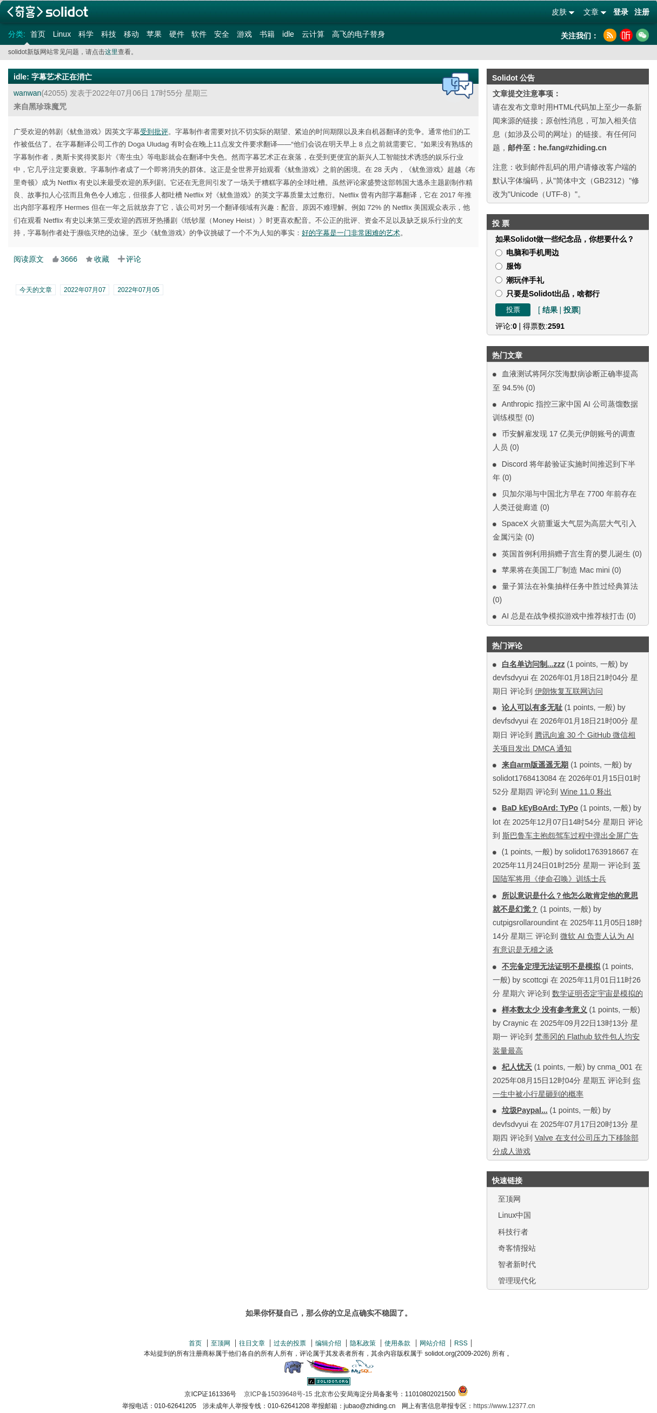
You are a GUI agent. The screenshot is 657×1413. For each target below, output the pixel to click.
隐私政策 (363, 1343)
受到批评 (154, 132)
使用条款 (397, 1343)
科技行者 (513, 1232)
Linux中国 (514, 1215)
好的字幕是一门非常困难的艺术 (351, 233)
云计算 (313, 34)
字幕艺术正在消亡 (61, 76)
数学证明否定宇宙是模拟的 (597, 993)
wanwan (27, 93)
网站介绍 (433, 1343)
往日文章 (252, 1343)
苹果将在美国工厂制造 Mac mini (557, 570)
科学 (86, 34)
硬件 (176, 34)
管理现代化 (517, 1280)
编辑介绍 (328, 1343)
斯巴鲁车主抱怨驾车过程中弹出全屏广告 (570, 835)
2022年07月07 (84, 290)
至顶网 (509, 1199)
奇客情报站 (517, 1248)
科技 (108, 34)
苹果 (154, 34)
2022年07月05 (138, 290)
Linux (62, 34)
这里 (111, 52)
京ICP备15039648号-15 (278, 1394)
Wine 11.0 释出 (586, 791)
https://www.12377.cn (504, 1406)
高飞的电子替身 (358, 34)
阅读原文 (29, 259)
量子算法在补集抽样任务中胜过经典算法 (570, 586)
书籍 (267, 34)
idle (288, 34)
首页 (37, 34)
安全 (221, 34)
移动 (131, 34)
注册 (641, 12)
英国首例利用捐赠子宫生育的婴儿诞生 (566, 553)
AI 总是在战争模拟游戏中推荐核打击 (563, 616)
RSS (461, 1343)
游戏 (244, 34)
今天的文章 (35, 290)
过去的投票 (290, 1343)
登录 (620, 12)
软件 (199, 34)
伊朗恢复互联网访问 (569, 691)
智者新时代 (517, 1264)
